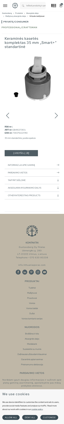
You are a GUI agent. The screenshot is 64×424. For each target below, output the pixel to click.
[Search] (23, 6)
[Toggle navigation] (5, 5)
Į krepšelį (21, 153)
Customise (49, 417)
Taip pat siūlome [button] (33, 180)
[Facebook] (18, 272)
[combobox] (36, 6)
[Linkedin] (24, 272)
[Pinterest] (31, 272)
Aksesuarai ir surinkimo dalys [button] (33, 187)
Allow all (11, 417)
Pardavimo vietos (33, 172)
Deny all (30, 417)
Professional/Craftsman (19, 27)
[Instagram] (37, 272)
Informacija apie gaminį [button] (33, 165)
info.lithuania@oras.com (32, 265)
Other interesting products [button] (33, 195)
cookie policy (37, 409)
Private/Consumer (16, 21)
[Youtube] (44, 272)
